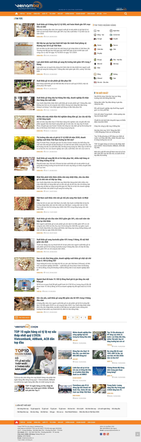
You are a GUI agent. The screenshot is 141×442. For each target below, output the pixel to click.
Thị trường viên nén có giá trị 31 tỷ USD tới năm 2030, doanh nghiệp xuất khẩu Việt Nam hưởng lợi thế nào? (61, 138)
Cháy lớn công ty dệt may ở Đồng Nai (107, 126)
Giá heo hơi (71, 409)
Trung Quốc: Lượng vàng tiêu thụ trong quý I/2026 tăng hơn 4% (116, 387)
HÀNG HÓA (37, 14)
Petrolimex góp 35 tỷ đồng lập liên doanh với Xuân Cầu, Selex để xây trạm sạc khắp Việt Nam (82, 388)
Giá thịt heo (44, 412)
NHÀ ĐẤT (60, 14)
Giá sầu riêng (34, 412)
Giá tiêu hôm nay (90, 409)
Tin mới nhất (101, 93)
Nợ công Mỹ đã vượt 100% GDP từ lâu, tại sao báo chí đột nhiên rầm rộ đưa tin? (115, 354)
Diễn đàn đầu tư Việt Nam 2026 (89, 412)
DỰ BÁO (29, 14)
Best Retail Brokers (71, 412)
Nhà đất (75, 340)
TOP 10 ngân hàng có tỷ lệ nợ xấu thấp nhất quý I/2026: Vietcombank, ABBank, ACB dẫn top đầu (109, 146)
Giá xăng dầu (116, 409)
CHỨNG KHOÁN (69, 14)
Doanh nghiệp (77, 378)
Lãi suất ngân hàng (104, 409)
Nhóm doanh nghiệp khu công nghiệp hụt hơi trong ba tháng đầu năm (82, 334)
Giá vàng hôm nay (23, 409)
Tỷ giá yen (53, 409)
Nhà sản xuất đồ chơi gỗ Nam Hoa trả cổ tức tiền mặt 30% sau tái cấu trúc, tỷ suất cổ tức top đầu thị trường (109, 153)
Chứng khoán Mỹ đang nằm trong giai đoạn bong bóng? (115, 370)
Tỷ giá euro (62, 409)
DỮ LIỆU (99, 14)
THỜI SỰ (22, 14)
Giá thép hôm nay (22, 412)
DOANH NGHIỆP (80, 14)
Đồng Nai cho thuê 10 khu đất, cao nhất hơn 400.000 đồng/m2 (81, 353)
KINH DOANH (91, 14)
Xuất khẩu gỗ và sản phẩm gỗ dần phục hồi (54, 81)
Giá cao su (60, 412)
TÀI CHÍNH (52, 14)
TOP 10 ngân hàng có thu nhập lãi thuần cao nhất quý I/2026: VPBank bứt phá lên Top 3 (39, 388)
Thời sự (39, 291)
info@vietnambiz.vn (28, 438)
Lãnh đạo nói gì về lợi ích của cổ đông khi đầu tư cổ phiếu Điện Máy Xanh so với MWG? (82, 371)
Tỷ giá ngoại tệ (35, 409)
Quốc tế (109, 361)
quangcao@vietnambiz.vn (112, 430)
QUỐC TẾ (44, 14)
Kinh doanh (76, 395)
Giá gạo (52, 412)
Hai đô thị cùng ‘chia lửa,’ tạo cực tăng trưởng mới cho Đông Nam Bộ (107, 97)
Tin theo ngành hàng (105, 25)
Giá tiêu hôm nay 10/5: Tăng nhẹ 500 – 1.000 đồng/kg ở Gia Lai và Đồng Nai (107, 131)
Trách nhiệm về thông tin (25, 440)
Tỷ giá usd (45, 409)
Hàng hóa (40, 36)
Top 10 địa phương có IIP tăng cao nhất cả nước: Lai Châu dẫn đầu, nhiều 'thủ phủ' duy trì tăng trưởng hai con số (109, 138)
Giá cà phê (80, 409)
